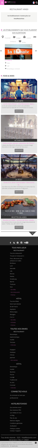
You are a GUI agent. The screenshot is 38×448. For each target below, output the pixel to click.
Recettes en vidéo (19, 217)
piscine (12, 374)
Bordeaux (13, 263)
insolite (12, 340)
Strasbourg (13, 279)
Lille (11, 271)
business (12, 372)
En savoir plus (14, 446)
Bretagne (12, 314)
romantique (13, 334)
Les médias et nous (15, 413)
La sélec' (19, 179)
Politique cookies (15, 428)
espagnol (12, 350)
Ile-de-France (14, 306)
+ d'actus (12, 295)
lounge (12, 377)
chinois (12, 355)
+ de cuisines (14, 360)
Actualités (19, 140)
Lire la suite (19, 111)
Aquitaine (13, 309)
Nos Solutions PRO (15, 410)
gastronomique (14, 337)
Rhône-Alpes (13, 312)
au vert (12, 382)
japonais (12, 357)
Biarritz (12, 282)
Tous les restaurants (16, 253)
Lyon (11, 266)
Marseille (12, 268)
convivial (12, 385)
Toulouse (12, 284)
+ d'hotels (13, 322)
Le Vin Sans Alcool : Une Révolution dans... (19, 104)
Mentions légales (15, 421)
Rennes (12, 274)
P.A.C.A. (12, 317)
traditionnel (13, 380)
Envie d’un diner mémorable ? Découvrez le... (19, 183)
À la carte (19, 101)
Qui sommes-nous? (15, 407)
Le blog (12, 415)
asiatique (12, 352)
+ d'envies (13, 345)
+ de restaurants (15, 292)
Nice (11, 287)
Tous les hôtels (14, 301)
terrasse (12, 342)
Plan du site (13, 418)
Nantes (12, 276)
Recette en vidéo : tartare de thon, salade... (19, 220)
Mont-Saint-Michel (15, 304)
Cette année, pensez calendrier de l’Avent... (19, 143)
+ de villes (13, 289)
